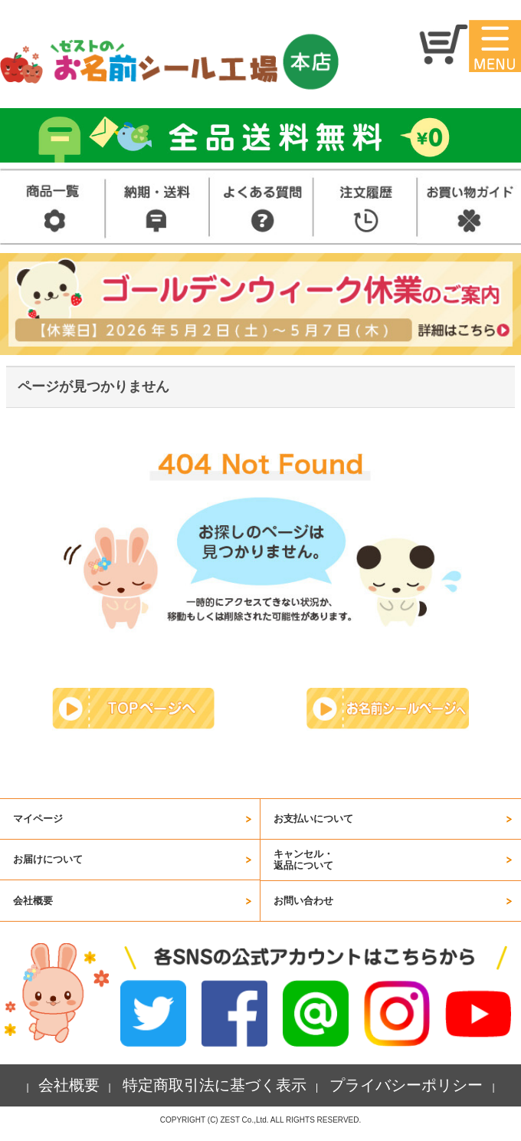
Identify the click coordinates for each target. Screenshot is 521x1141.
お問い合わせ (303, 900)
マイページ (38, 818)
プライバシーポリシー (406, 1085)
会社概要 (33, 900)
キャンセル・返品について (303, 859)
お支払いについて (313, 818)
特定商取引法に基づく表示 (214, 1085)
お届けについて (48, 859)
